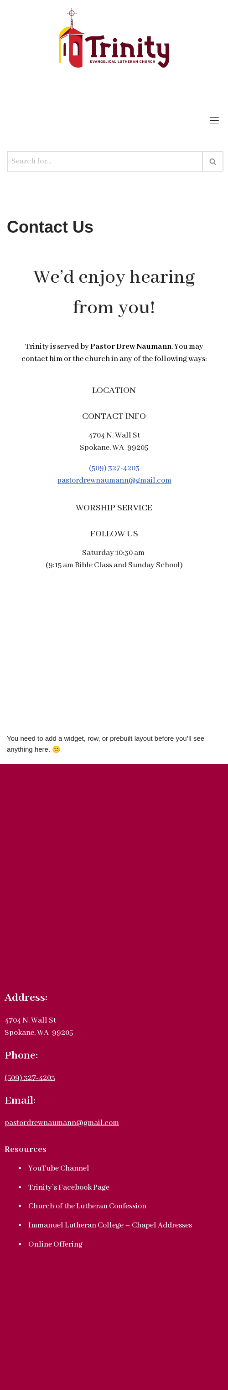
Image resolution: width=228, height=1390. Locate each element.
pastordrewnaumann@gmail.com (114, 480)
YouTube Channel (58, 1168)
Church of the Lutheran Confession (87, 1206)
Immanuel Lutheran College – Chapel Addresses (110, 1225)
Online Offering (55, 1244)
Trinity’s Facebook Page (68, 1187)
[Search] (105, 161)
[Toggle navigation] (214, 120)
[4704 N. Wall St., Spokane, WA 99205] (114, 667)
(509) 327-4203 (114, 468)
